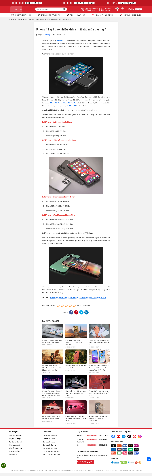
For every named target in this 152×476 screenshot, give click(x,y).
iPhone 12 (60, 41)
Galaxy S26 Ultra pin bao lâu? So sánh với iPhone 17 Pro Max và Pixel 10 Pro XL (99, 368)
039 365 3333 (113, 10)
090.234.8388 (92, 445)
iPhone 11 (72, 106)
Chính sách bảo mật (49, 442)
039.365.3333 (92, 435)
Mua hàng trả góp (15, 451)
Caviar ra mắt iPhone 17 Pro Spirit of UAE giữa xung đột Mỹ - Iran (75, 342)
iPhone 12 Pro (55, 103)
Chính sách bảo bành (50, 435)
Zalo (149, 459)
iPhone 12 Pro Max (70, 103)
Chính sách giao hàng (50, 448)
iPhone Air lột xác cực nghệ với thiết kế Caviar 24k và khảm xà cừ (98, 419)
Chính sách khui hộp (49, 445)
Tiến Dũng (46, 35)
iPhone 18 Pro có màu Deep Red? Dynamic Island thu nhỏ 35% (99, 393)
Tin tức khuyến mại (15, 442)
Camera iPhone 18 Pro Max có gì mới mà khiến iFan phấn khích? (75, 419)
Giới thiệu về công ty (15, 435)
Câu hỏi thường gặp (15, 448)
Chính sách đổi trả (49, 439)
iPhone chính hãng (15, 445)
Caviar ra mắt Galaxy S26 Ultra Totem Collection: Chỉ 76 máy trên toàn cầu (51, 368)
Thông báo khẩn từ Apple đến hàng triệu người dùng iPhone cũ (99, 342)
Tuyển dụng (13, 454)
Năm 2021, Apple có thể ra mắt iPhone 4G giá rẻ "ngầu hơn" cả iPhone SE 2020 (78, 297)
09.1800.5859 (92, 440)
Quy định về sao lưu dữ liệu (51, 451)
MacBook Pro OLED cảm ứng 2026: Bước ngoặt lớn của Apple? (75, 393)
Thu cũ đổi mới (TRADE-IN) (51, 454)
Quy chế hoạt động (15, 439)
